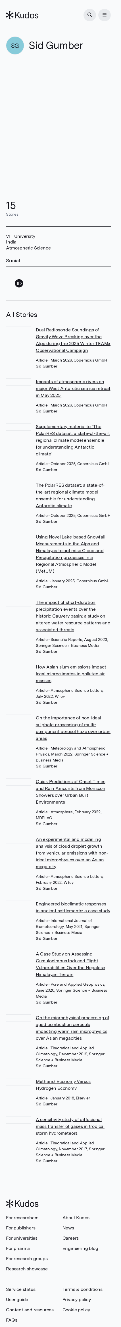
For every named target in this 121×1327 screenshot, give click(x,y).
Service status (20, 1289)
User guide (17, 1299)
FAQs (11, 1320)
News (68, 1228)
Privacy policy (76, 1299)
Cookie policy (76, 1309)
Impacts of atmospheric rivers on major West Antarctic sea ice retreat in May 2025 (73, 388)
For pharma (18, 1248)
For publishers (20, 1228)
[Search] (90, 15)
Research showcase (27, 1269)
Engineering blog (80, 1248)
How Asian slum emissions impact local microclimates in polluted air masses (71, 673)
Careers (70, 1238)
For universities (21, 1238)
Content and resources (30, 1309)
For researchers (22, 1217)
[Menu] (104, 15)
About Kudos (75, 1217)
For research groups (26, 1258)
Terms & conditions (82, 1289)
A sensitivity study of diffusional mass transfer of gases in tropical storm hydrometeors (70, 1126)
